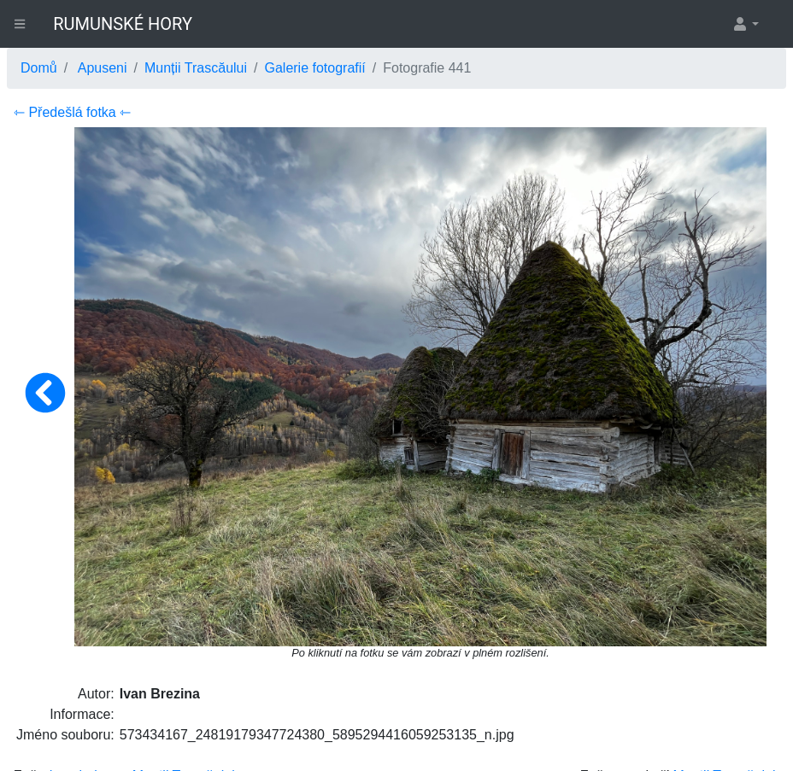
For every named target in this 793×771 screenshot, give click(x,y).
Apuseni (102, 68)
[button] (745, 24)
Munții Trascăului (195, 68)
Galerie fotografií (314, 68)
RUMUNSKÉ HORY (122, 24)
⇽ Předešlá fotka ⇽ (72, 112)
